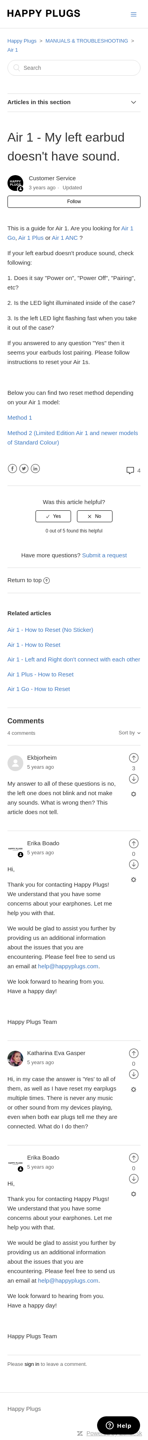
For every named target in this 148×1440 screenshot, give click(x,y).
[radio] (53, 516)
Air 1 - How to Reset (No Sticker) (50, 629)
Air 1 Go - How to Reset (38, 688)
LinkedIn (35, 469)
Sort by (127, 733)
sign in (31, 1364)
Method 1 (19, 417)
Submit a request (104, 555)
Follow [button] (74, 201)
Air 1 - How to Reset (33, 644)
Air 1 (12, 50)
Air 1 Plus (30, 237)
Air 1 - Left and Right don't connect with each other (73, 659)
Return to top (28, 580)
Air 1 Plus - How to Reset (40, 674)
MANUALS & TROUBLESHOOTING (86, 41)
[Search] (74, 68)
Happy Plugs (22, 41)
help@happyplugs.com (68, 966)
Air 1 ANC (65, 237)
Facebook (12, 469)
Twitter (24, 469)
